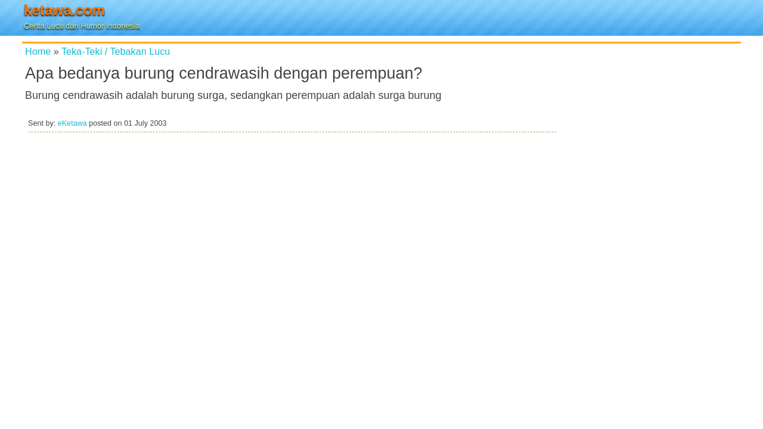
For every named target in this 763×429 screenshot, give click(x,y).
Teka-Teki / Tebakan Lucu (115, 51)
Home (38, 51)
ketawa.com (64, 10)
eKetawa (72, 123)
